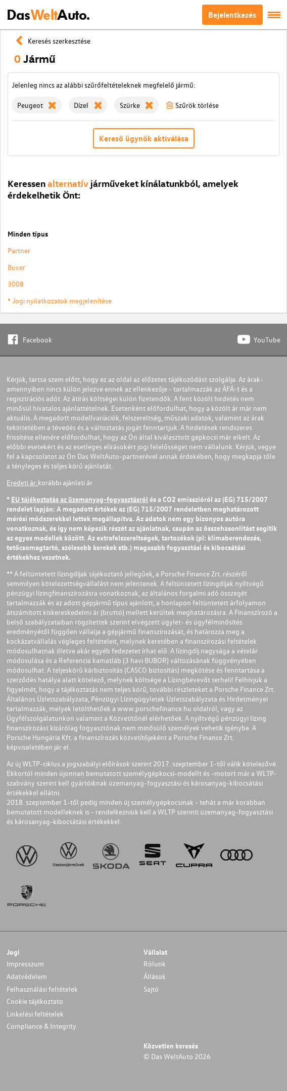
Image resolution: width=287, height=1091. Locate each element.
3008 (16, 284)
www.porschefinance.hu (154, 708)
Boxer (16, 267)
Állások (155, 976)
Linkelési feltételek (35, 1014)
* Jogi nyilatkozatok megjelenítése (60, 300)
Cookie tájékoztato (35, 1001)
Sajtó (151, 989)
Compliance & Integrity (41, 1026)
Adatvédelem (27, 976)
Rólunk (155, 963)
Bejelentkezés (232, 15)
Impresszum (25, 963)
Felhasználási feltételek (42, 989)
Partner (19, 250)
